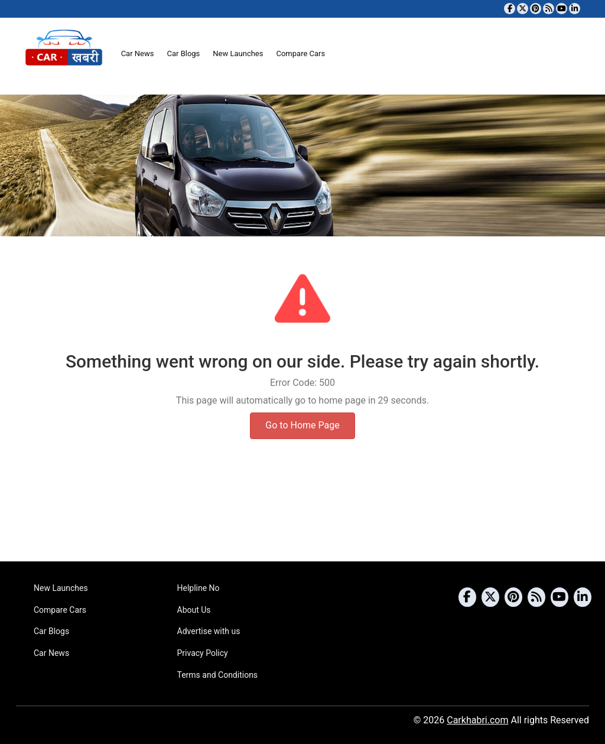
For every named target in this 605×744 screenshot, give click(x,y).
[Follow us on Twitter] (522, 8)
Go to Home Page (302, 425)
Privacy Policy (202, 653)
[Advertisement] (302, 516)
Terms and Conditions (217, 675)
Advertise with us (208, 631)
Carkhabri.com (477, 720)
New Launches (238, 53)
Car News (137, 53)
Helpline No (198, 588)
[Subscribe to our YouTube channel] (561, 8)
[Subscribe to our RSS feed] (548, 8)
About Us (194, 610)
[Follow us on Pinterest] (535, 8)
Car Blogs (183, 53)
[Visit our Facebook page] (509, 8)
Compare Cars (300, 53)
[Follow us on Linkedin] (574, 8)
